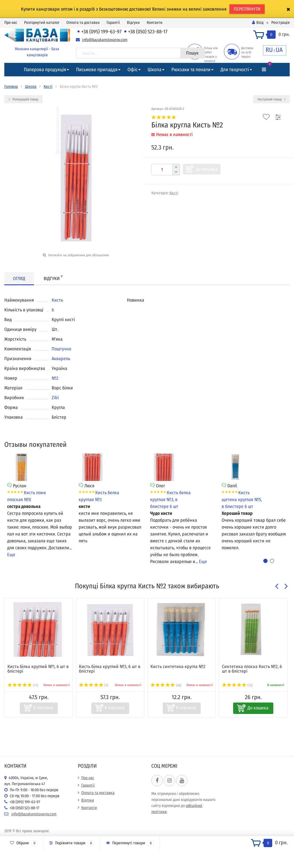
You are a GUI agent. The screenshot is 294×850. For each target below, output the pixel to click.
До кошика (207, 169)
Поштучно (61, 349)
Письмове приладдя (96, 70)
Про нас (10, 22)
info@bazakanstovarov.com (104, 39)
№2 (55, 378)
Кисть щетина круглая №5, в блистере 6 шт (242, 499)
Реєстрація (280, 22)
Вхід (258, 22)
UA (279, 50)
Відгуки (133, 22)
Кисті (48, 86)
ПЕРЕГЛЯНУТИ (247, 9)
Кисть (57, 300)
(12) (237, 685)
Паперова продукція (45, 70)
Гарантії (113, 22)
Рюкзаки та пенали (190, 70)
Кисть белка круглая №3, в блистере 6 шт (170, 499)
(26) (165, 685)
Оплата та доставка (83, 22)
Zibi (55, 397)
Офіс (132, 70)
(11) (22, 685)
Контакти (155, 22)
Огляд (19, 278)
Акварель (61, 358)
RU (269, 50)
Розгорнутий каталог (41, 22)
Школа (154, 70)
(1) (93, 685)
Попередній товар (23, 99)
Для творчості (234, 70)
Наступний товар (271, 99)
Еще (11, 554)
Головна (11, 86)
